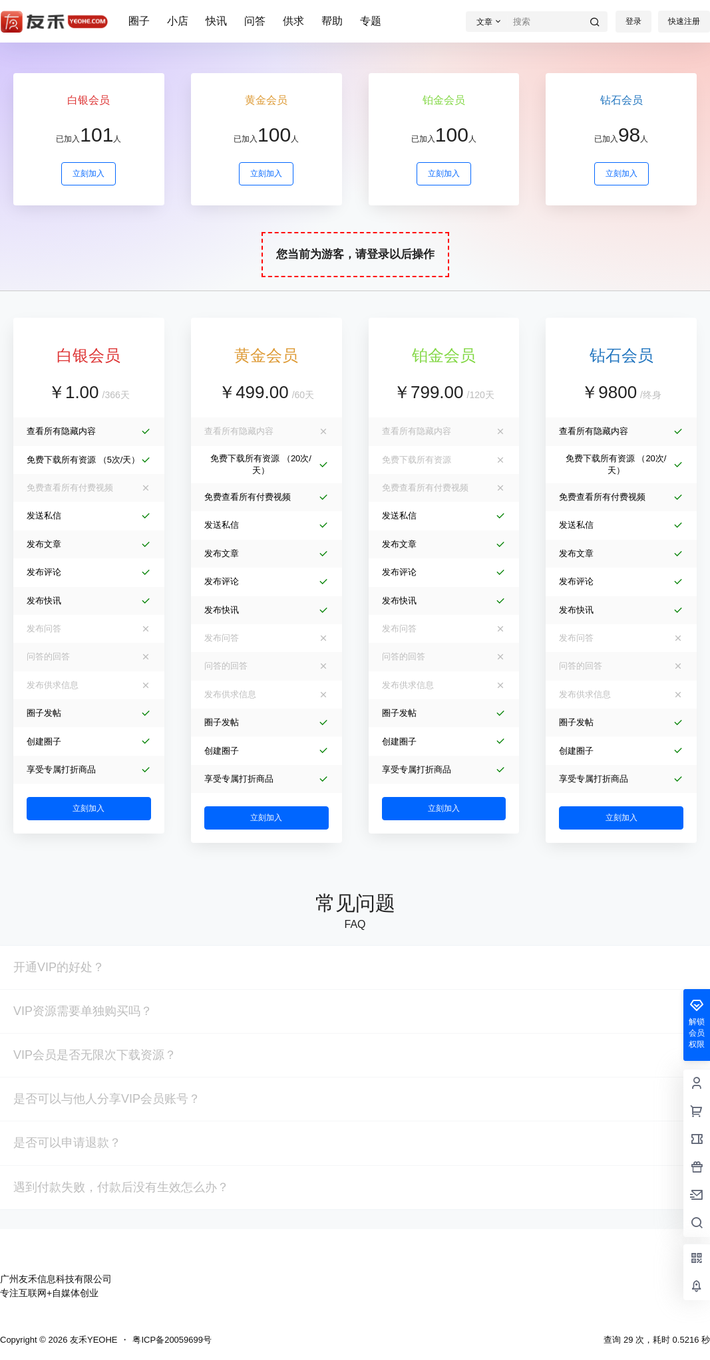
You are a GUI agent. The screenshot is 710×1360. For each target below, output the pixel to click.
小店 (177, 21)
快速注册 (684, 21)
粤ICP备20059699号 (172, 1340)
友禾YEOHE (92, 1340)
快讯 (216, 21)
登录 (633, 21)
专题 (370, 21)
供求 (293, 21)
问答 (255, 21)
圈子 (139, 21)
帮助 (332, 21)
